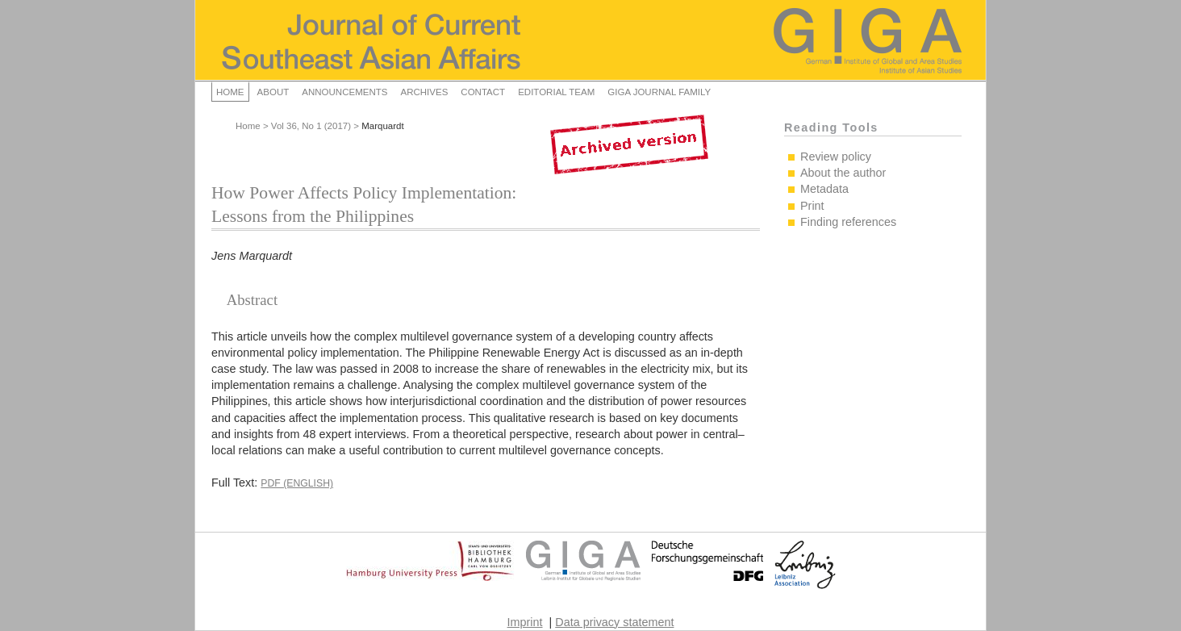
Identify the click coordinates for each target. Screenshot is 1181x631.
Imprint (525, 622)
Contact (483, 92)
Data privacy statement (614, 622)
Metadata (824, 188)
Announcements (344, 92)
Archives (424, 92)
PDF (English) (297, 483)
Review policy (835, 156)
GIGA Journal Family (659, 92)
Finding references (848, 221)
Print (812, 205)
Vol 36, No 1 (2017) (311, 126)
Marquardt (382, 126)
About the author (843, 172)
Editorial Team (556, 92)
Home (230, 92)
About (273, 92)
